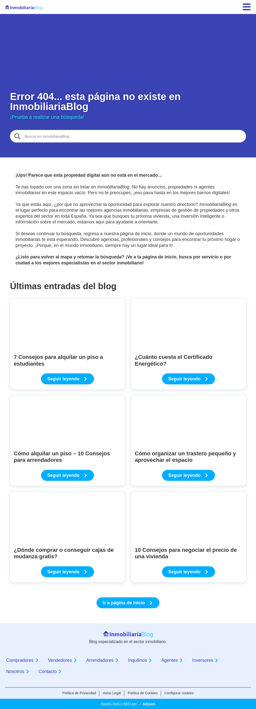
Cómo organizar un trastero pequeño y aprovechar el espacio (185, 456)
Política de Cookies (143, 693)
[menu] (246, 6)
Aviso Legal (111, 693)
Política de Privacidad (78, 693)
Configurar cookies (180, 693)
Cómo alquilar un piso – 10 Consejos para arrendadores (62, 456)
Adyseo (148, 704)
